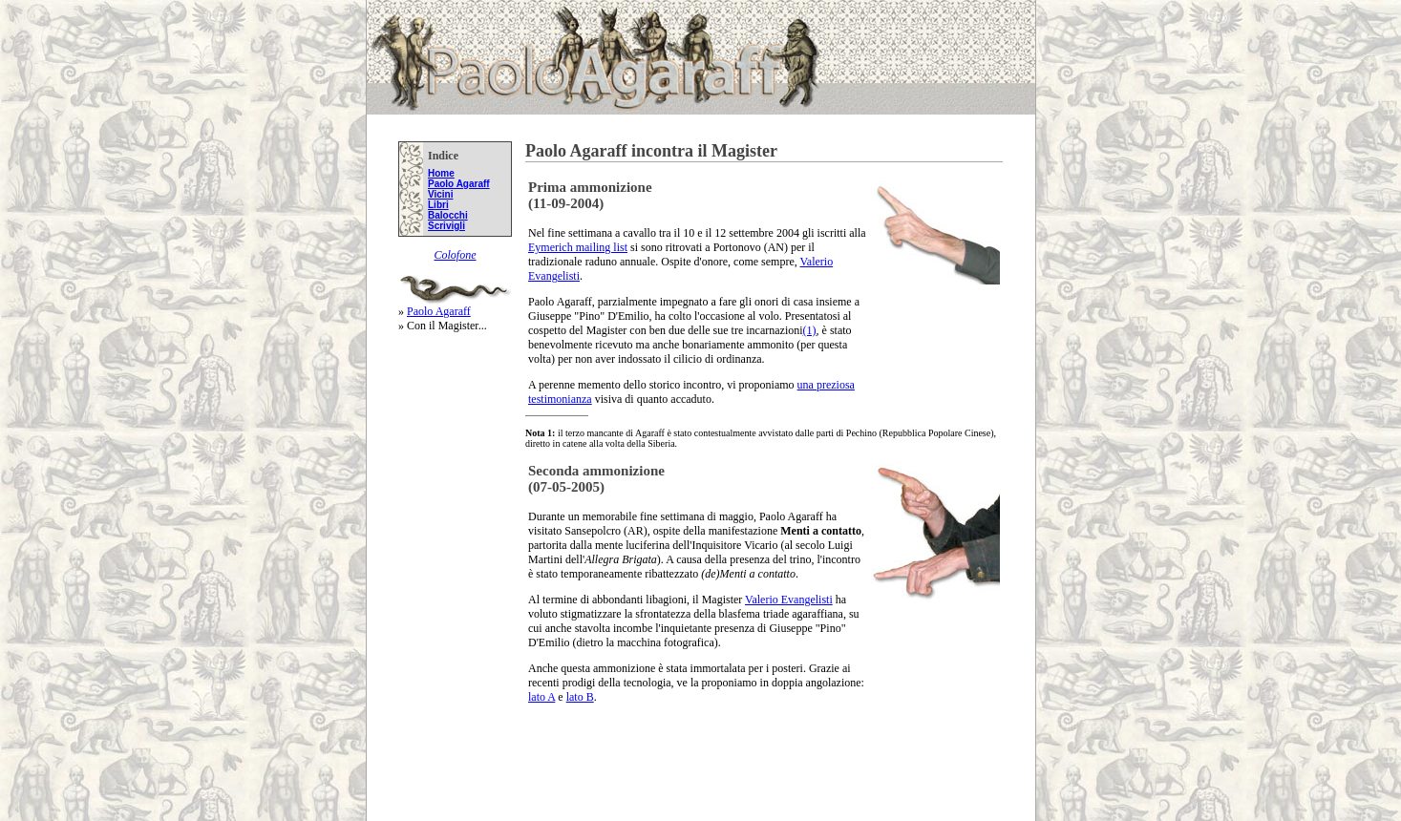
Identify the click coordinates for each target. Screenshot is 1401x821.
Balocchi (448, 215)
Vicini (441, 194)
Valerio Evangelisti (789, 599)
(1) (810, 330)
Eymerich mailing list (577, 247)
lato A (541, 697)
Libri (438, 205)
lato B (580, 697)
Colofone (456, 255)
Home (441, 173)
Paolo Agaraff (459, 184)
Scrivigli (446, 226)
